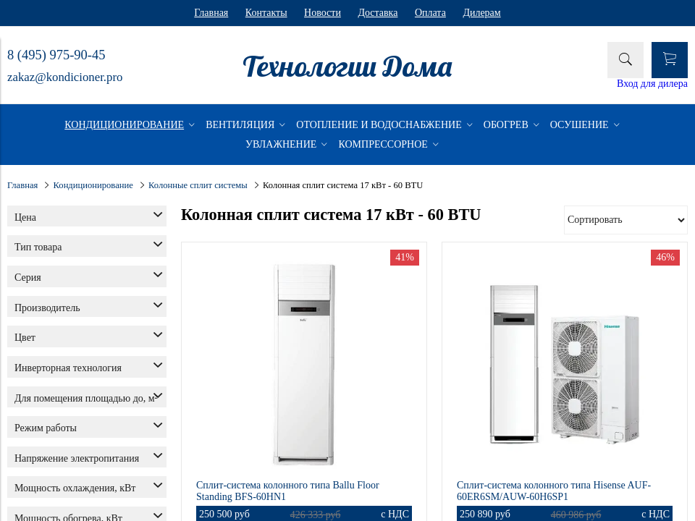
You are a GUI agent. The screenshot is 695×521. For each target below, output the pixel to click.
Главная (211, 12)
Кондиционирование (93, 185)
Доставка (377, 12)
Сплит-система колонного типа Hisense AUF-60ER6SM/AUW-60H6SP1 (554, 491)
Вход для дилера (652, 83)
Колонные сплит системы (198, 185)
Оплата (430, 12)
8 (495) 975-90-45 (56, 55)
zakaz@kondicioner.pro (64, 77)
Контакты (266, 12)
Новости (322, 12)
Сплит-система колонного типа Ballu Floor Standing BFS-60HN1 (287, 491)
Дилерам (481, 12)
